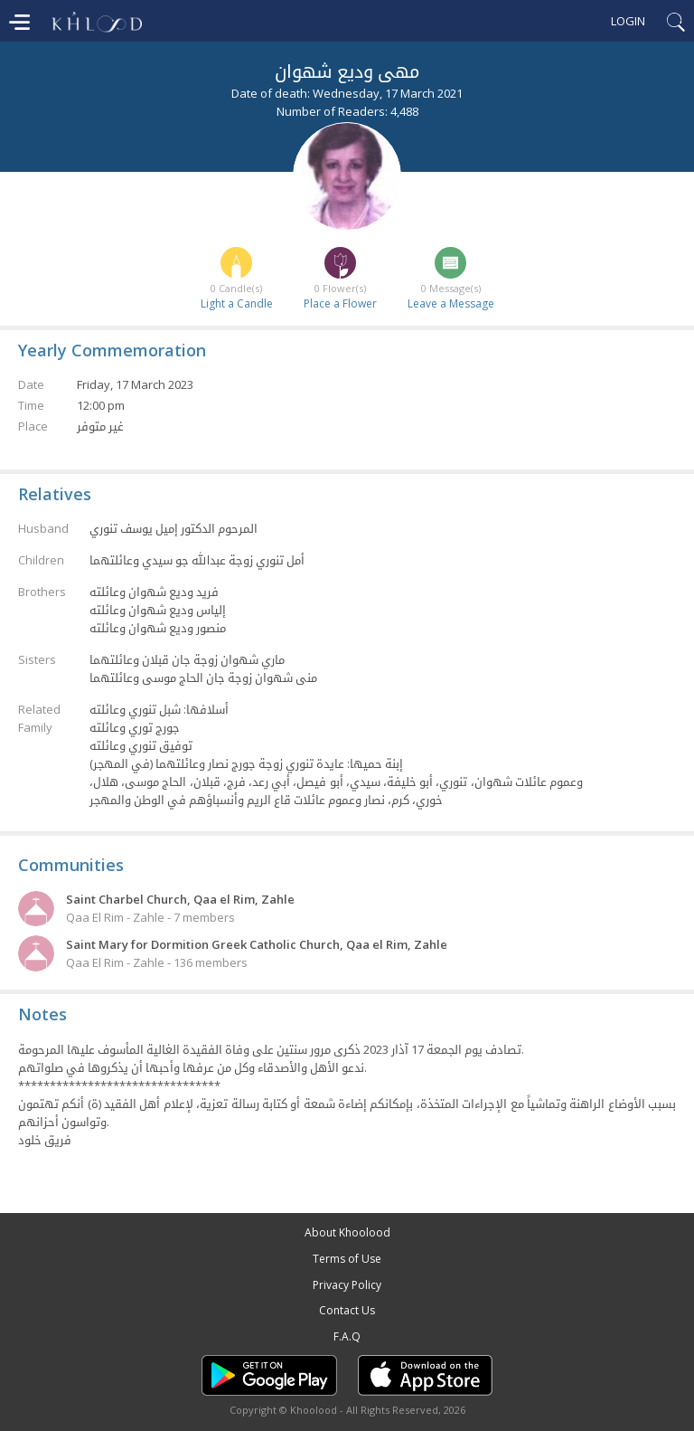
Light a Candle (237, 303)
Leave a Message (451, 303)
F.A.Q (347, 1336)
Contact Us (347, 1310)
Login (628, 21)
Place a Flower (340, 303)
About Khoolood (347, 1232)
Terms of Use (347, 1258)
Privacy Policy (347, 1285)
